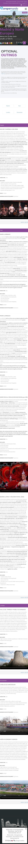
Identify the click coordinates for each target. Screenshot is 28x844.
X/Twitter (14, 824)
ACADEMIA (5, 3)
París (19, 104)
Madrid (8, 104)
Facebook (14, 818)
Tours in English (23, 3)
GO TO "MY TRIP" (20, 1)
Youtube (14, 827)
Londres (8, 111)
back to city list (24, 219)
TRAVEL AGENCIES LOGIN (13, 3)
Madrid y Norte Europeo (12, 31)
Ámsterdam (19, 111)
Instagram (14, 821)
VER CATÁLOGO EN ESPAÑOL (10, 1)
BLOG (26, 1)
